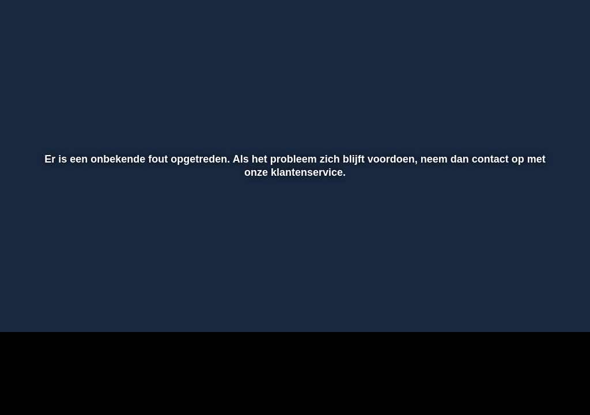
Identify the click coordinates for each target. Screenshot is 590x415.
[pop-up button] (541, 306)
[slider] (293, 282)
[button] (23, 306)
